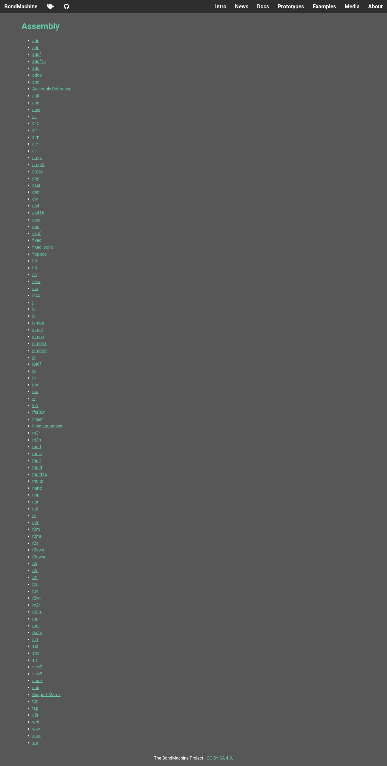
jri (34, 377)
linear (37, 419)
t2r (35, 701)
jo (34, 371)
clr (34, 151)
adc (35, 40)
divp (36, 219)
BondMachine (21, 6)
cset (36, 185)
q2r (35, 522)
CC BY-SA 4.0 (219, 758)
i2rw (36, 281)
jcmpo (38, 336)
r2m (36, 529)
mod (36, 446)
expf (36, 233)
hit (34, 260)
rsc (35, 618)
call (35, 95)
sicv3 (37, 673)
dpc (35, 226)
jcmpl (37, 329)
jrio (35, 391)
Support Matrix (46, 694)
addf (36, 54)
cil (34, 116)
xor (35, 742)
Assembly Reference (51, 88)
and (36, 82)
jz (33, 398)
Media (352, 6)
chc (35, 102)
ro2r (36, 605)
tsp (35, 708)
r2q (35, 563)
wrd (35, 722)
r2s (35, 570)
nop (36, 494)
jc (33, 316)
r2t (35, 577)
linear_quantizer (47, 426)
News (241, 6)
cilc (35, 123)
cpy (35, 178)
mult (36, 460)
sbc (35, 653)
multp (37, 481)
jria (35, 384)
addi (36, 68)
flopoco (39, 254)
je (33, 357)
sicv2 (37, 666)
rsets (37, 632)
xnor (36, 735)
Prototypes (291, 6)
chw (36, 109)
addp (37, 75)
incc (36, 295)
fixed (36, 240)
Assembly (41, 26)
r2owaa (39, 557)
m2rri (37, 440)
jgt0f (36, 364)
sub (35, 687)
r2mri (37, 536)
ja (34, 309)
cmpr (37, 157)
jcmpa (38, 323)
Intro (220, 6)
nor (35, 501)
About (375, 6)
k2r (35, 405)
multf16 (39, 474)
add (36, 47)
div (35, 199)
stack (37, 680)
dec (35, 192)
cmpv (37, 171)
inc (35, 288)
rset (36, 625)
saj (35, 646)
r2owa (38, 550)
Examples (324, 6)
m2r (36, 433)
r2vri (36, 598)
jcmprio (39, 350)
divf (35, 205)
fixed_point (42, 247)
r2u (35, 584)
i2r (34, 274)
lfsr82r (38, 412)
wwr (36, 729)
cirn (36, 137)
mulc (37, 453)
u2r (35, 715)
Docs (263, 6)
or (34, 515)
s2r (35, 639)
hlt (34, 267)
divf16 (38, 212)
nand (37, 488)
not (35, 508)
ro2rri (37, 611)
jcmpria (39, 343)
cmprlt (38, 164)
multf (37, 467)
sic (35, 660)
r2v (35, 591)
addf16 (39, 61)
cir (34, 130)
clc (35, 144)
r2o (35, 543)
